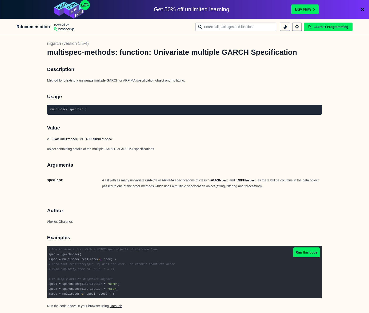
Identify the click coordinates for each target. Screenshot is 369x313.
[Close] (362, 9)
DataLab (116, 306)
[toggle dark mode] (285, 27)
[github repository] (297, 27)
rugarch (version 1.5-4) (68, 43)
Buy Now (305, 9)
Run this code (306, 252)
